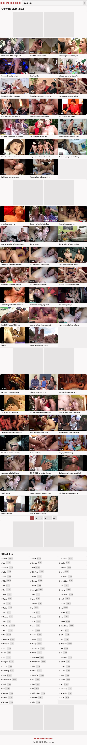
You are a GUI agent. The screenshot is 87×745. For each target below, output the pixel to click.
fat (6, 688)
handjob (37, 576)
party (65, 571)
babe (7, 580)
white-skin (66, 693)
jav (35, 607)
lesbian (37, 634)
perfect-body (67, 580)
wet (65, 684)
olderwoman (67, 558)
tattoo (65, 634)
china (7, 621)
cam (7, 603)
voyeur (65, 675)
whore (65, 697)
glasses (36, 558)
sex (64, 607)
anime (7, 571)
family (7, 684)
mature (37, 652)
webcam (65, 679)
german (8, 697)
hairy (36, 567)
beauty (7, 598)
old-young (37, 697)
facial (7, 675)
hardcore (37, 580)
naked (36, 666)
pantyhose (66, 567)
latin (36, 630)
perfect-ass (66, 576)
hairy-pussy (38, 571)
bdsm (7, 594)
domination (8, 643)
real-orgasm (67, 594)
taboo (65, 630)
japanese (37, 603)
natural (37, 670)
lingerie (37, 639)
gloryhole (37, 562)
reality (65, 598)
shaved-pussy (67, 625)
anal (7, 562)
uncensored (66, 657)
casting (7, 607)
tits (64, 648)
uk (64, 652)
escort (7, 652)
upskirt (65, 661)
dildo (7, 634)
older (36, 702)
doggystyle (9, 639)
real (65, 585)
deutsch (8, 630)
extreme (7, 666)
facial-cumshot (10, 679)
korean (36, 621)
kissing (36, 616)
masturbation (38, 648)
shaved (65, 621)
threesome (66, 643)
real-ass (66, 589)
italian (36, 594)
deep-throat (9, 625)
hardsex (36, 585)
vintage (65, 670)
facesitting (8, 670)
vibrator (65, 666)
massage (37, 643)
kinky (36, 612)
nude (36, 684)
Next (54, 518)
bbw (7, 589)
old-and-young (38, 693)
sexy (65, 616)
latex (36, 625)
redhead (66, 603)
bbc (6, 585)
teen (65, 639)
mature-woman (39, 661)
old (35, 688)
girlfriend (8, 702)
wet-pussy (66, 688)
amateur (8, 558)
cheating (8, 616)
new (36, 679)
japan (36, 598)
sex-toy (65, 612)
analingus (8, 567)
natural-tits (38, 675)
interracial (37, 589)
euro (7, 657)
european (8, 661)
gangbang (8, 693)
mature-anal (38, 657)
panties (65, 562)
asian (7, 576)
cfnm (7, 612)
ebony (7, 648)
